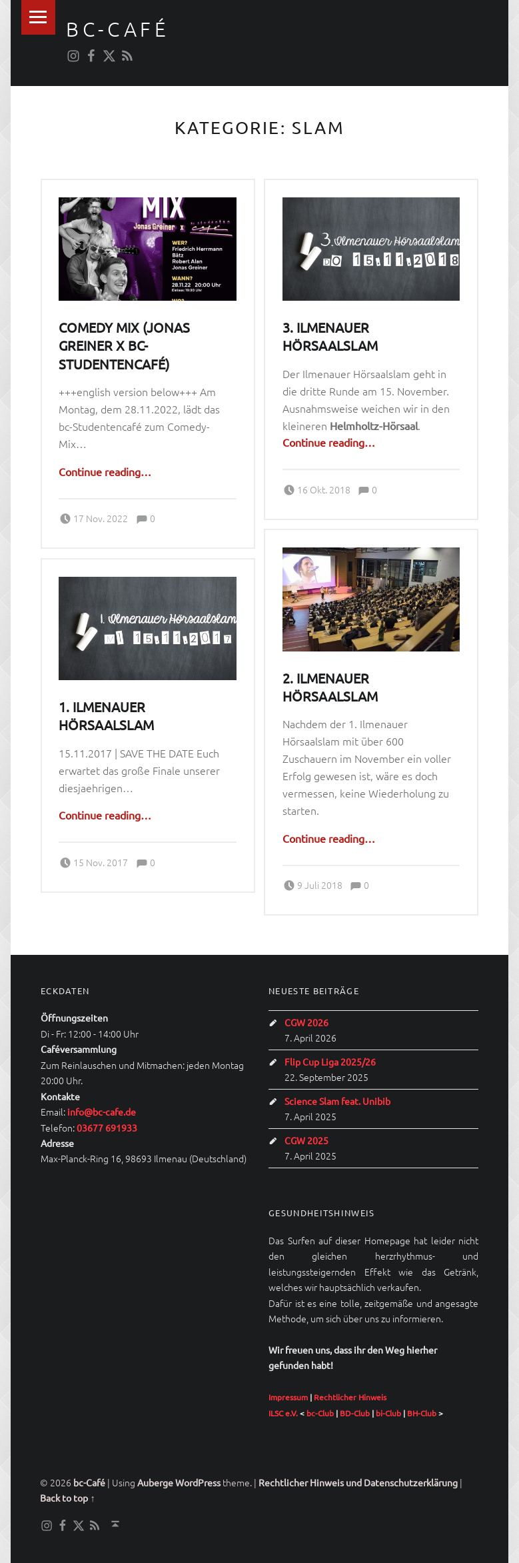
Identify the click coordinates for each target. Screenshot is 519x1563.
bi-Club (388, 1413)
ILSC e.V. (283, 1413)
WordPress (198, 1482)
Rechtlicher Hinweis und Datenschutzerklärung (358, 1482)
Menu (38, 17)
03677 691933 (107, 1128)
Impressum (288, 1397)
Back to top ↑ (67, 1498)
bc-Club (320, 1413)
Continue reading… (105, 471)
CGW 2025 (306, 1140)
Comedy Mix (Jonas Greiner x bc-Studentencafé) (124, 345)
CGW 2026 (306, 1022)
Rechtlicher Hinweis (350, 1397)
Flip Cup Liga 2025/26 (330, 1062)
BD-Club (355, 1413)
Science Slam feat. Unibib (337, 1101)
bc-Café (117, 29)
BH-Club (421, 1413)
